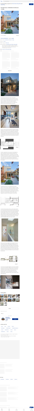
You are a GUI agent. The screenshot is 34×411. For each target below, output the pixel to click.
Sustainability (2, 379)
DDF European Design (8, 49)
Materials (12, 379)
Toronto (11, 329)
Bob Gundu (7, 42)
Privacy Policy (19, 3)
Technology (7, 379)
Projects (13, 326)
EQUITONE (7, 44)
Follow (15, 319)
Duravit (10, 44)
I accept (31, 4)
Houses (2, 38)
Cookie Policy (3, 4)
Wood (2, 326)
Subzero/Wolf (15, 44)
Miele (12, 44)
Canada (13, 38)
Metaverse (16, 379)
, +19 (10, 47)
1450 (4, 41)
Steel (5, 326)
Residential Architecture (15, 328)
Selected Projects (8, 328)
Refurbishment (5, 38)
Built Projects (2, 328)
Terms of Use (14, 3)
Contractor (3, 49)
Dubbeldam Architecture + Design (9, 39)
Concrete (9, 326)
